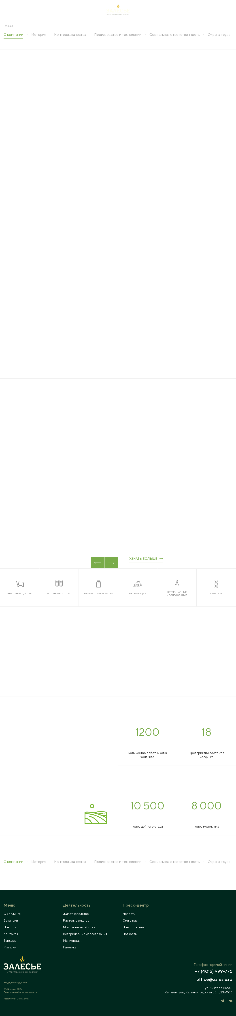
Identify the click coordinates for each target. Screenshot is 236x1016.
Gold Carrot (23, 998)
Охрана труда (219, 34)
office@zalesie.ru (214, 979)
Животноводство (76, 914)
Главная (8, 26)
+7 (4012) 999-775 (213, 971)
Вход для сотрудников (15, 982)
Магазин (10, 947)
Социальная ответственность (174, 34)
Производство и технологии (117, 34)
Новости (10, 927)
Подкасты (130, 934)
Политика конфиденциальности (20, 992)
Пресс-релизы (133, 927)
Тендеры (10, 940)
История (38, 34)
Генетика (70, 947)
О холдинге (12, 914)
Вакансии (11, 920)
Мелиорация (72, 940)
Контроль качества (70, 34)
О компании (13, 34)
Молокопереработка (79, 927)
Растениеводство (76, 920)
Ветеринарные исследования (85, 934)
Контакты (11, 934)
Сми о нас (130, 920)
